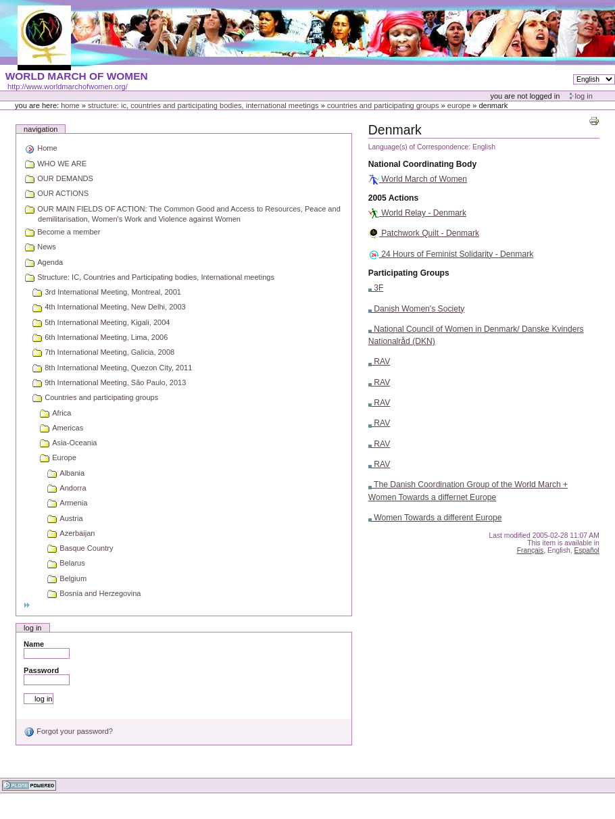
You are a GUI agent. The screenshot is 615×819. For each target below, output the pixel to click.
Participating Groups (408, 273)
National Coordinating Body (422, 164)
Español (586, 550)
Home (70, 105)
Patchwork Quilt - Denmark (423, 233)
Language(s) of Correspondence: (419, 147)
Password (41, 670)
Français (530, 550)
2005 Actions (393, 198)
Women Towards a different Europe (435, 517)
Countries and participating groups (383, 105)
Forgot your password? (68, 731)
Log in (584, 96)
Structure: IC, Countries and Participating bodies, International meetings (203, 105)
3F (376, 288)
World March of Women (417, 179)
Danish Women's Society (416, 309)
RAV (379, 361)
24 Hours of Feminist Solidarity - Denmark (450, 254)
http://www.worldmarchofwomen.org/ (67, 86)
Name (34, 644)
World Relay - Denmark (417, 213)
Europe (458, 105)
